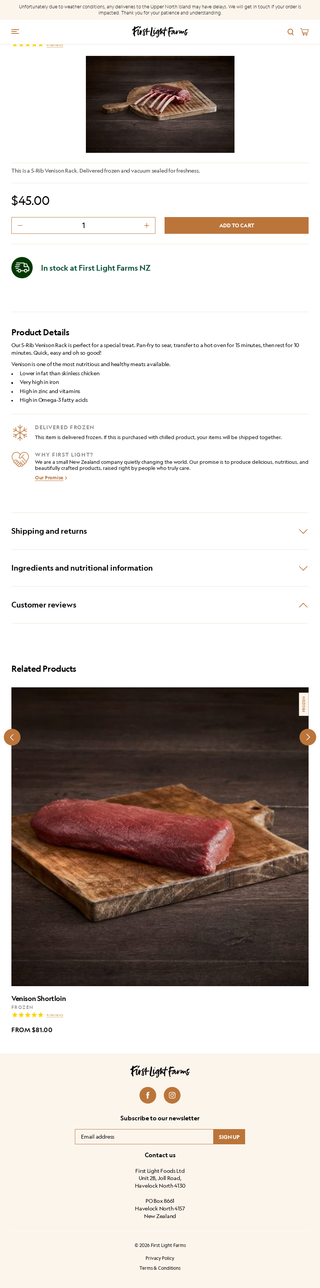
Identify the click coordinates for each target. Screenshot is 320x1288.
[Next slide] (307, 737)
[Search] (291, 32)
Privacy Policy (160, 1258)
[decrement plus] (146, 225)
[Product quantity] (83, 225)
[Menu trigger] (15, 31)
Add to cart (236, 225)
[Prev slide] (12, 737)
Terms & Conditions (160, 1268)
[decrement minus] (20, 225)
